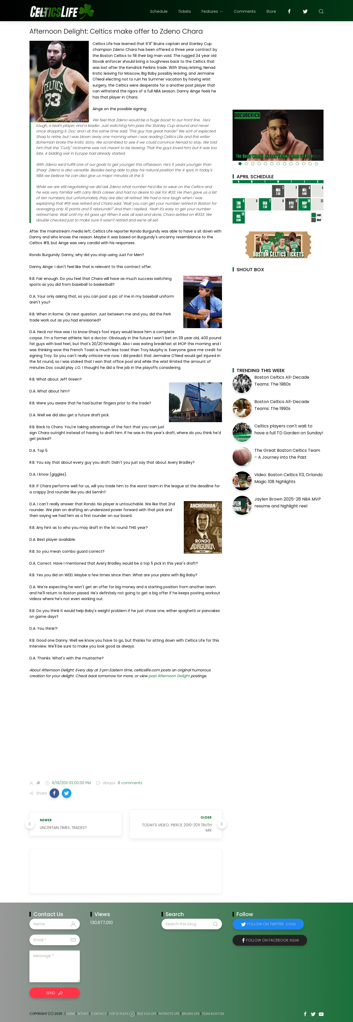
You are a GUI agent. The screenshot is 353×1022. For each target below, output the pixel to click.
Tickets (184, 11)
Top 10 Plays (119, 1013)
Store (271, 11)
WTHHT (83, 1013)
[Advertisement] (125, 734)
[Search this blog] (192, 924)
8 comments (129, 783)
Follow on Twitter (271, 924)
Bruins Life (190, 1013)
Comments (245, 11)
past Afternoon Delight (169, 676)
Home (70, 1013)
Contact (99, 1013)
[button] (54, 793)
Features (212, 11)
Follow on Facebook (272, 940)
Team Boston (213, 1013)
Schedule (159, 11)
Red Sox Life (146, 1013)
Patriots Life (169, 1013)
